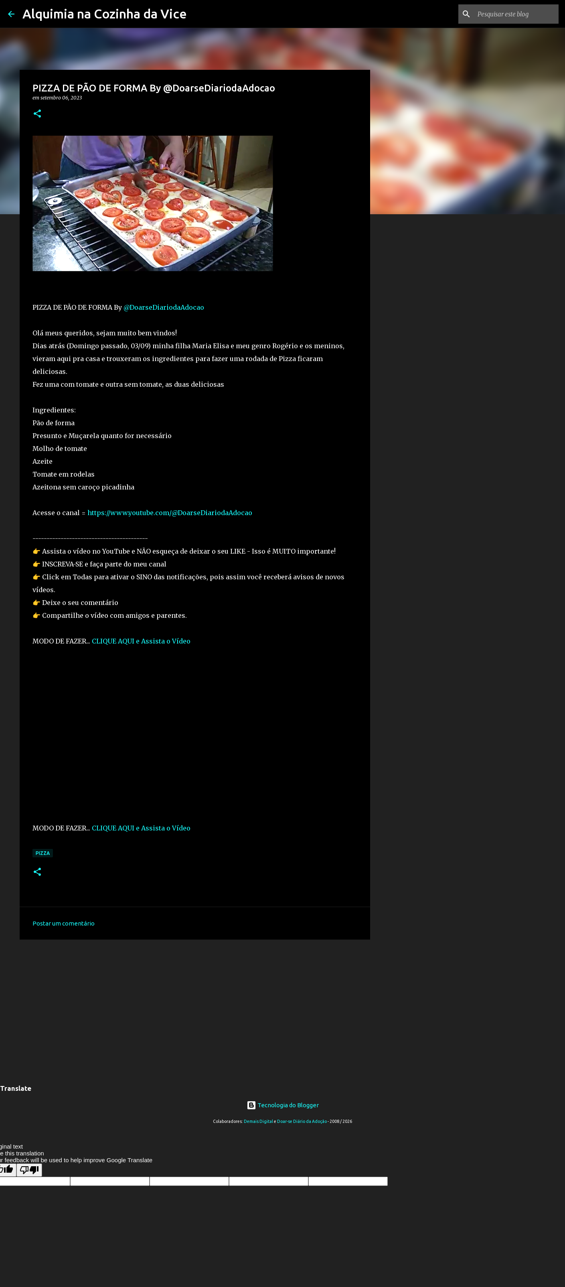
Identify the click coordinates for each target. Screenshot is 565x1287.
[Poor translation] (29, 1170)
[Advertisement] (194, 1008)
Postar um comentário (63, 923)
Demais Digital (258, 1121)
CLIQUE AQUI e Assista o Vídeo (141, 641)
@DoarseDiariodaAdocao (164, 307)
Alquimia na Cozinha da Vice (104, 13)
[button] (37, 114)
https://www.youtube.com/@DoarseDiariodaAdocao (169, 513)
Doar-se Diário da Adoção (302, 1121)
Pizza (43, 853)
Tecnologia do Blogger (283, 1105)
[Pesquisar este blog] (516, 14)
